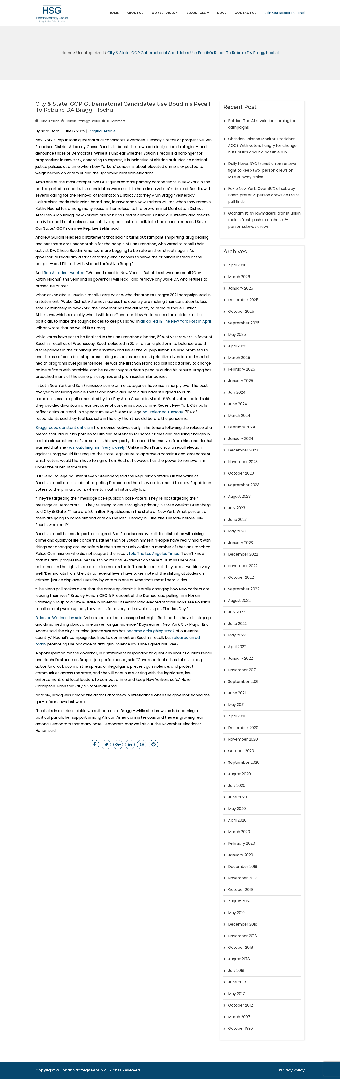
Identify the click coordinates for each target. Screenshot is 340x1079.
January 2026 (240, 288)
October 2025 (241, 311)
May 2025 (237, 334)
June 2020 (237, 797)
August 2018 (239, 959)
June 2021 (237, 693)
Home (114, 12)
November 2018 (242, 936)
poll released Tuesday (162, 412)
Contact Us (245, 12)
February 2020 (241, 843)
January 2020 (240, 855)
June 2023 (237, 519)
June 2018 (237, 982)
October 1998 (240, 1028)
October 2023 (241, 473)
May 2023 (237, 531)
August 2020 (239, 774)
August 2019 (239, 901)
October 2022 (241, 577)
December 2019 (242, 866)
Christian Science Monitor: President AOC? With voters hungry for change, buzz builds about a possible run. (262, 145)
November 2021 (242, 670)
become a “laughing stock (150, 631)
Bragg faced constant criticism (64, 427)
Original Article (102, 131)
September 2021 (243, 681)
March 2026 (239, 276)
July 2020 (236, 785)
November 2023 (243, 461)
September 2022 (243, 589)
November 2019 (242, 878)
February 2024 (241, 427)
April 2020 (237, 820)
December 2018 (242, 924)
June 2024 (237, 404)
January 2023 (240, 542)
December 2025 (243, 300)
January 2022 (240, 658)
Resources (196, 12)
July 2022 (236, 612)
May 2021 (236, 704)
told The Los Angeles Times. (154, 553)
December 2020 (243, 727)
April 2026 (237, 265)
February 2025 (241, 369)
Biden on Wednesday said (58, 617)
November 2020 (243, 739)
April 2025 (237, 346)
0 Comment (113, 121)
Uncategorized (90, 52)
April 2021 (236, 716)
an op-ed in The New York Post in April (175, 321)
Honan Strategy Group (80, 121)
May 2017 (236, 993)
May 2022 (237, 635)
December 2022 (243, 554)
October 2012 (240, 1005)
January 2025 (240, 381)
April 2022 (237, 646)
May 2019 (236, 912)
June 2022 (237, 623)
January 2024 (240, 438)
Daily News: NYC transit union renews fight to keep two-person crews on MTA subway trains (262, 170)
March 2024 (239, 415)
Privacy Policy (292, 1070)
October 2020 (241, 751)
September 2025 (243, 323)
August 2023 (239, 496)
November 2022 (243, 566)
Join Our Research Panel (285, 12)
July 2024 (237, 392)
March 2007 (239, 1017)
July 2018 (236, 970)
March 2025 (239, 357)
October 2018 (240, 947)
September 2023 (243, 485)
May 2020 (237, 808)
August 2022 (239, 600)
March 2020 (239, 832)
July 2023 (236, 508)
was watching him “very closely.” (97, 447)
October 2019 (240, 889)
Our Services (163, 12)
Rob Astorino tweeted (64, 272)
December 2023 (243, 450)
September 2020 (243, 762)
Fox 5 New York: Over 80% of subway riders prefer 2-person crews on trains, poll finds (264, 195)
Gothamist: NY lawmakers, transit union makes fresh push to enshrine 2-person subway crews (264, 220)
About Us (135, 12)
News (221, 12)
